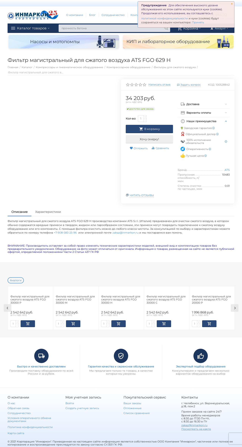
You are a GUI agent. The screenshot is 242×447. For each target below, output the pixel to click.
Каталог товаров (32, 28)
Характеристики (48, 212)
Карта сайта (16, 432)
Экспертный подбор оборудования (200, 366)
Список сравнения (136, 412)
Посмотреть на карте (196, 428)
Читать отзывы (142, 195)
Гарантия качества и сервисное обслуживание (121, 366)
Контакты (136, 15)
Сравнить (160, 148)
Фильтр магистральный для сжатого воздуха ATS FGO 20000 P (211, 300)
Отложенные (132, 407)
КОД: (211, 84)
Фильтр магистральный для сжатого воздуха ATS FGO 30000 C (166, 300)
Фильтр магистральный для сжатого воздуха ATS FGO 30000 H (120, 300)
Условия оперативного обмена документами (29, 419)
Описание (19, 212)
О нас (11, 403)
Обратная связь (18, 407)
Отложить (139, 148)
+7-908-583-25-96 (66, 232)
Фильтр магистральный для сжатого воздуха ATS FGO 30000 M (75, 300)
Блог (92, 15)
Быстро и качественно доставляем (41, 366)
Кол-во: (131, 118)
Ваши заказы (132, 403)
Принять (198, 22)
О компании (74, 15)
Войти (69, 403)
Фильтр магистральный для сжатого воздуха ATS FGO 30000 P (29, 300)
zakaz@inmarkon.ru (125, 232)
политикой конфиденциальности (164, 18)
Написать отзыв (159, 84)
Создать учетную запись (82, 407)
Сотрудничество (113, 15)
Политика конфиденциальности (30, 426)
